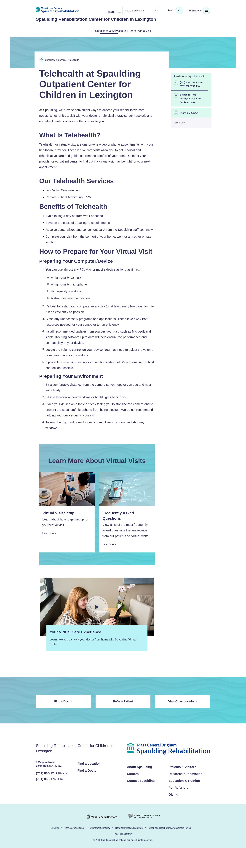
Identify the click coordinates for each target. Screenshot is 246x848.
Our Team (130, 30)
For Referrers (178, 787)
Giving (173, 793)
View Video (179, 122)
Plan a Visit (152, 30)
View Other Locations (182, 700)
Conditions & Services (101, 30)
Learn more (50, 533)
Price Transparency (123, 833)
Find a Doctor (63, 700)
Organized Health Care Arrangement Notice (169, 827)
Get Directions (187, 101)
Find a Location (89, 763)
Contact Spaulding (141, 780)
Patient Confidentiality (99, 827)
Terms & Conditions (74, 827)
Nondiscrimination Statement (129, 827)
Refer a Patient (123, 700)
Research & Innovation (185, 773)
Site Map (55, 827)
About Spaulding (139, 766)
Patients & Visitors (182, 766)
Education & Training (184, 780)
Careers (133, 773)
